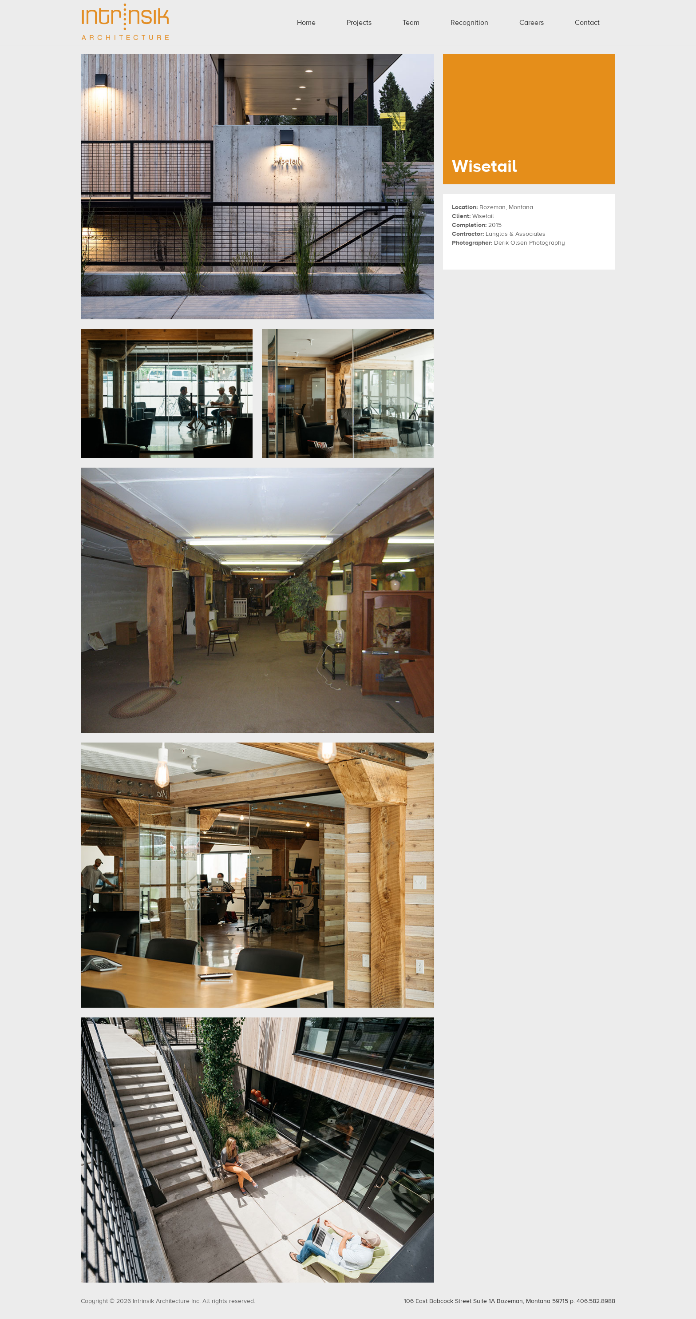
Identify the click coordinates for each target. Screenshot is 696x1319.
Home (306, 22)
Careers (531, 22)
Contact (587, 22)
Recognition (469, 22)
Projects (359, 22)
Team (411, 22)
